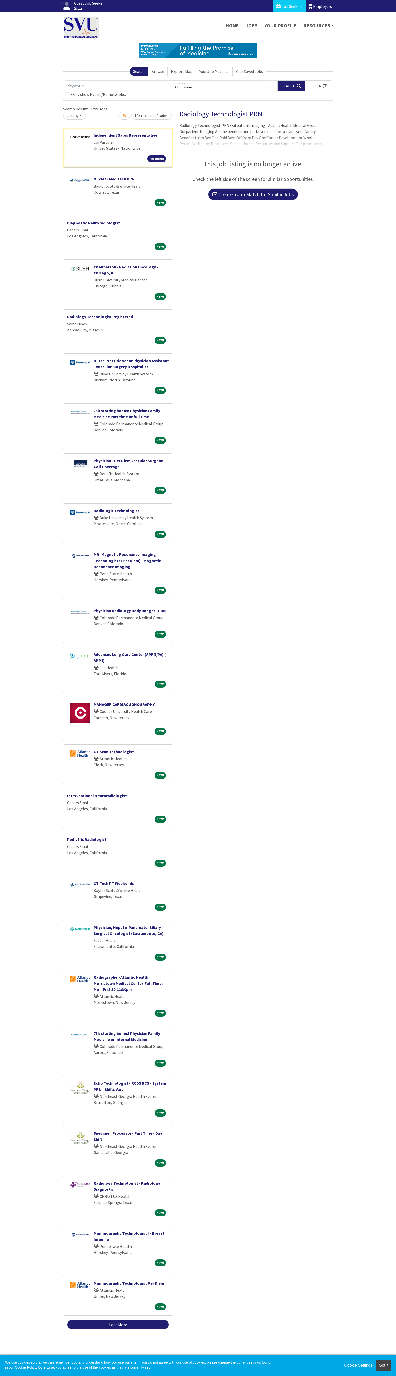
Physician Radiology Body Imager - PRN (130, 610)
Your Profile (281, 26)
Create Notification (151, 115)
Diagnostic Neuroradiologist (93, 222)
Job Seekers (289, 6)
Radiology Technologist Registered (100, 316)
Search (139, 71)
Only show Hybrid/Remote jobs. (98, 94)
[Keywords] (118, 85)
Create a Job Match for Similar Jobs (253, 194)
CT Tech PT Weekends (114, 883)
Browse (157, 71)
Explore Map (181, 71)
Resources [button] (317, 26)
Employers (320, 6)
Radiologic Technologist (116, 510)
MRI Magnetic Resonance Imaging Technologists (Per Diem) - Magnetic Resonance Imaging (127, 560)
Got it (383, 1365)
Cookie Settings (358, 1365)
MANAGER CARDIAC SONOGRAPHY (124, 704)
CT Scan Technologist (114, 751)
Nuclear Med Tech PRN (114, 178)
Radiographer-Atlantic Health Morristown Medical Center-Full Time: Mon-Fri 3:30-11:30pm (128, 983)
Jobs (251, 26)
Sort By (73, 115)
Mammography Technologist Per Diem (129, 1283)
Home (232, 26)
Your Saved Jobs (249, 71)
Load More (118, 1324)
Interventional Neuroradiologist (97, 795)
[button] (318, 85)
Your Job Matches (214, 71)
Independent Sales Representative (125, 135)
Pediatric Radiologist (86, 839)
